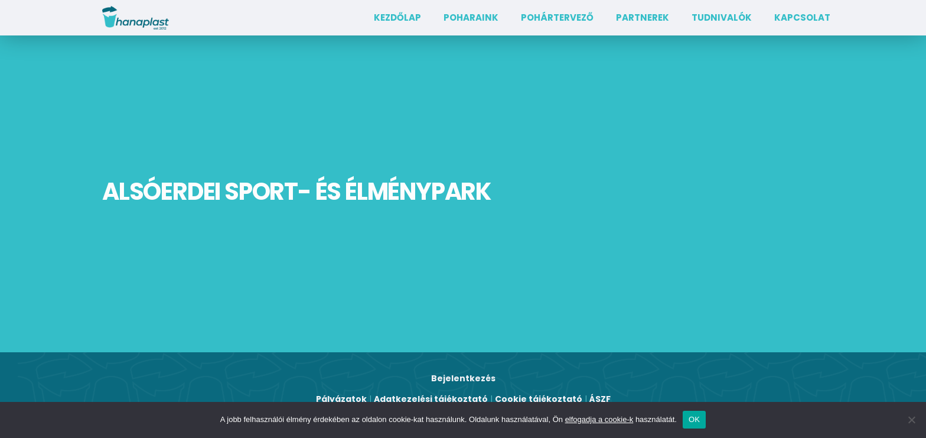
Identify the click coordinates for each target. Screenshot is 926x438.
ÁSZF (600, 399)
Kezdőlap (397, 17)
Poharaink (471, 17)
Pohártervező (557, 17)
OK (694, 419)
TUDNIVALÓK (722, 17)
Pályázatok (341, 399)
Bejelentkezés (463, 378)
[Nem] (911, 420)
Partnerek (642, 17)
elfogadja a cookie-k (599, 419)
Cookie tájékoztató (538, 399)
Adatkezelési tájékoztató (431, 399)
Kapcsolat (802, 17)
